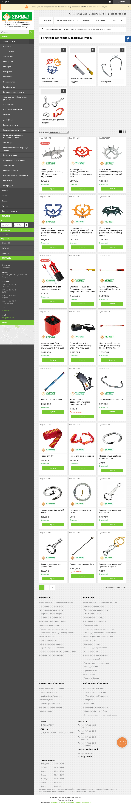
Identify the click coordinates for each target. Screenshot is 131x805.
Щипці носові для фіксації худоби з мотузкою (110, 565)
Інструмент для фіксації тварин (53, 121)
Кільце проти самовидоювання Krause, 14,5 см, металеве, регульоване (52, 173)
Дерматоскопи (46, 711)
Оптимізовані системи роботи (15, 175)
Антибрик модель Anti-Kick (111, 399)
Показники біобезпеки (12, 109)
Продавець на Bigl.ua (65, 800)
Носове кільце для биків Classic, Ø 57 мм (110, 457)
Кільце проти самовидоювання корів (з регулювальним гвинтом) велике (110, 173)
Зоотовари (8, 142)
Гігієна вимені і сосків (92, 614)
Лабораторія (8, 104)
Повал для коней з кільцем (82, 456)
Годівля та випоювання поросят (53, 629)
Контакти (100, 20)
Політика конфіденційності (81, 802)
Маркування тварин (48, 640)
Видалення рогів (91, 625)
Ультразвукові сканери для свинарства (56, 602)
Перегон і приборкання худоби (97, 663)
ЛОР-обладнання (47, 700)
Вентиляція (8, 180)
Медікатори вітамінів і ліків (51, 655)
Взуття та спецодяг (11, 125)
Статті (4, 196)
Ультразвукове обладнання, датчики (56, 688)
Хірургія (6, 115)
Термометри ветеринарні (51, 707)
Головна (46, 20)
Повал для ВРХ (47, 456)
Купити (53, 188)
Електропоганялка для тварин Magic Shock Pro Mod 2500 (109, 289)
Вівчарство (8, 77)
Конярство (7, 71)
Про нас (5, 201)
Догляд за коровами (92, 644)
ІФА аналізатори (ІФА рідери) (96, 696)
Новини (5, 190)
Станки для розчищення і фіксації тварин (101, 632)
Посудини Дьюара (91, 678)
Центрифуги (89, 700)
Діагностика (8, 56)
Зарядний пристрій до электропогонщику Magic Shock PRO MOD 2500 (81, 345)
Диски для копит (91, 667)
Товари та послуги (53, 29)
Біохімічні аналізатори (93, 688)
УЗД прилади (8, 51)
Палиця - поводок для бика (82, 564)
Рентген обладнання (49, 692)
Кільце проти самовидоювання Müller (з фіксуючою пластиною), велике (52, 231)
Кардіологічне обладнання (51, 696)
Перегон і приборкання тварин (53, 648)
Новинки (7, 46)
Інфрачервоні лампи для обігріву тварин (57, 632)
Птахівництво (9, 82)
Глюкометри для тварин (50, 703)
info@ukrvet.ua (8, 318)
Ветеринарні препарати (13, 92)
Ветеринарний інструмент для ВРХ (98, 636)
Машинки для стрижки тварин (96, 648)
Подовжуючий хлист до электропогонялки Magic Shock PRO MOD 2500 (110, 345)
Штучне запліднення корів (95, 621)
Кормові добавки (10, 170)
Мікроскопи (89, 703)
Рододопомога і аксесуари (95, 617)
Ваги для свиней (47, 636)
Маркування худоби (92, 659)
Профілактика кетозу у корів (96, 610)
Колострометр (90, 674)
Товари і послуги (8, 41)
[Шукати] (31, 32)
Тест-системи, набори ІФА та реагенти (15, 98)
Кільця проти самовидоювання (50, 80)
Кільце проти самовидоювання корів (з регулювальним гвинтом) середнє (110, 231)
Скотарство (8, 66)
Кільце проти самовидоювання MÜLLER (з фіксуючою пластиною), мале (81, 173)
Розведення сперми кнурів (51, 606)
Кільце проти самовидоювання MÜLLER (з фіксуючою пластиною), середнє (81, 231)
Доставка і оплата (9, 211)
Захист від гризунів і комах (14, 130)
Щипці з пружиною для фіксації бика (51, 565)
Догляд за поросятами (49, 625)
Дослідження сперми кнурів (51, 610)
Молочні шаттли (91, 651)
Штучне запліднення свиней (52, 617)
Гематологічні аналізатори (95, 692)
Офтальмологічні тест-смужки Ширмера (100, 715)
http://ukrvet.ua (8, 310)
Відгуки (5, 206)
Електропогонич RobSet (51, 399)
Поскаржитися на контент (60, 802)
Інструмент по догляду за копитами (99, 629)
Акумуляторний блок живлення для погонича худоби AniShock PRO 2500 (52, 345)
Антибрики (106, 82)
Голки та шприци (10, 155)
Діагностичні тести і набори (95, 711)
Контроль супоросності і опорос (53, 621)
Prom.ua (78, 798)
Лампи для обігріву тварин (14, 160)
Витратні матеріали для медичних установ (13, 136)
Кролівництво (9, 87)
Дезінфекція (8, 120)
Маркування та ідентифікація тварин (15, 148)
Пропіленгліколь (91, 670)
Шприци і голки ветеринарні (52, 644)
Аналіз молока (90, 640)
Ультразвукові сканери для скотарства (100, 602)
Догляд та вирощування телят (96, 606)
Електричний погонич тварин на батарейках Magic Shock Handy (80, 401)
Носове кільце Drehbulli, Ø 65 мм (52, 511)
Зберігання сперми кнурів (51, 614)
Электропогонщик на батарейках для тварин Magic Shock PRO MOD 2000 (82, 289)
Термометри (8, 165)
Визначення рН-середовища (96, 707)
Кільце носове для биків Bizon (80, 511)
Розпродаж (8, 185)
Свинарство (8, 61)
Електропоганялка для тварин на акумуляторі (51, 288)
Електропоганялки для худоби (81, 80)
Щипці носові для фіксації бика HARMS (110, 511)
